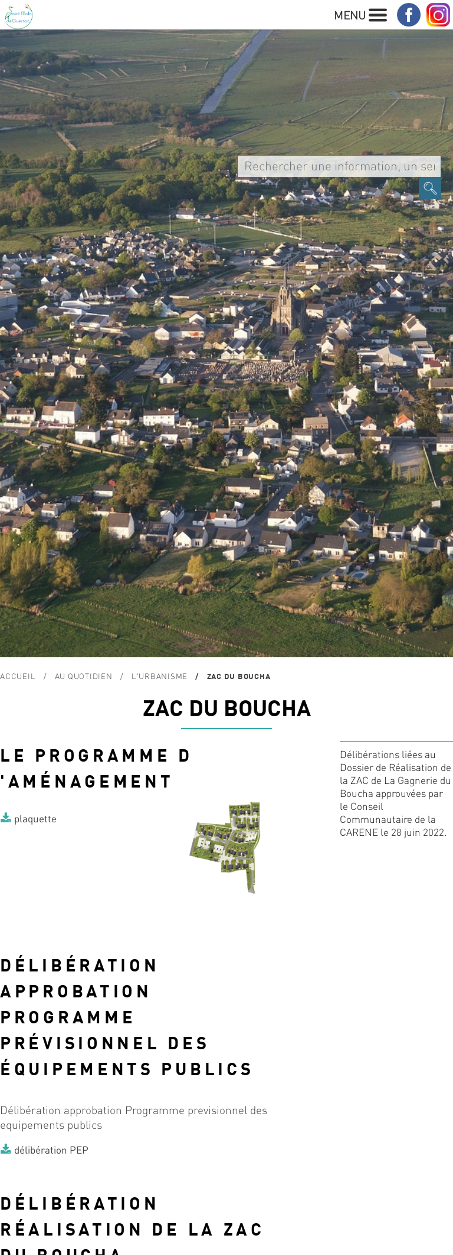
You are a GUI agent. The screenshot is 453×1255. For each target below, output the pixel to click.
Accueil (17, 676)
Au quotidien (84, 676)
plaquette (35, 818)
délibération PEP (51, 1149)
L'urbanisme (160, 676)
